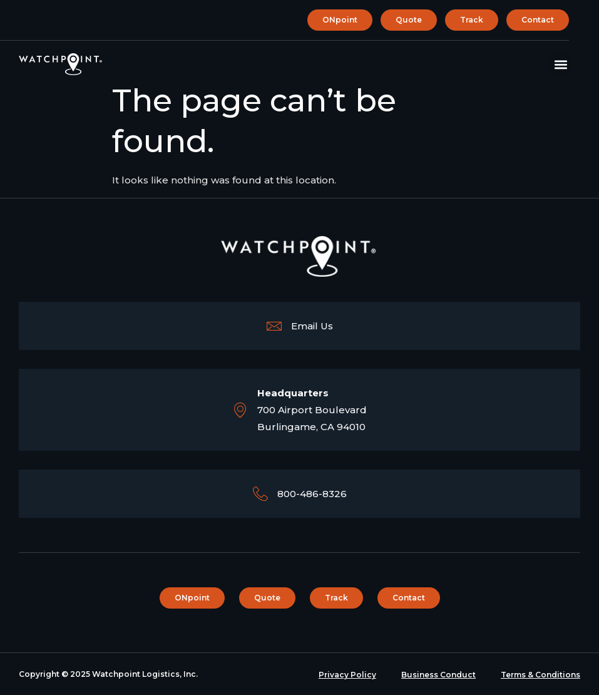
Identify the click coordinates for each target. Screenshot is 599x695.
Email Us (312, 326)
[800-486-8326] (260, 494)
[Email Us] (274, 326)
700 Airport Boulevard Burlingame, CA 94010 (312, 410)
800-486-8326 (312, 494)
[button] (560, 64)
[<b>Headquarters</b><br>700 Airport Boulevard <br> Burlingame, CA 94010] (240, 410)
